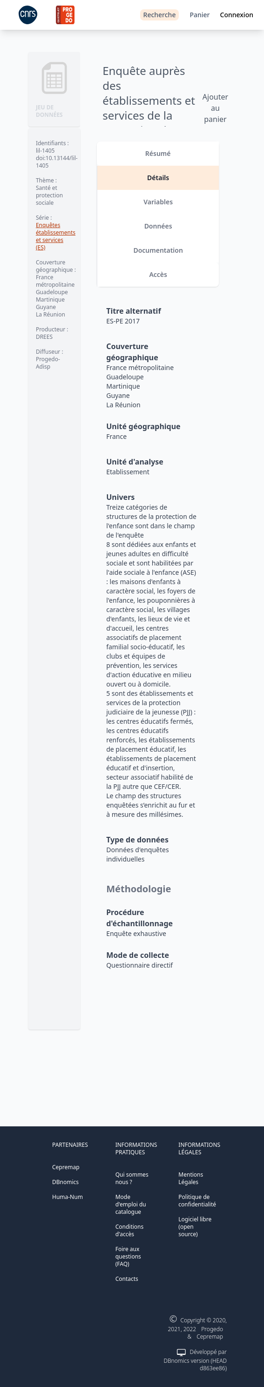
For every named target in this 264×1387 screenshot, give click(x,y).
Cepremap (66, 1167)
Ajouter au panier (215, 108)
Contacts (126, 1279)
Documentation (158, 250)
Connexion (236, 14)
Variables (158, 201)
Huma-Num (67, 1197)
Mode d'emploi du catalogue (130, 1204)
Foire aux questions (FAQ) (128, 1256)
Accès (158, 274)
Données (158, 226)
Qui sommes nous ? (132, 1178)
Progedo (212, 1329)
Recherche (159, 14)
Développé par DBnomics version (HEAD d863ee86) (195, 1360)
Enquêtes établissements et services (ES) (55, 236)
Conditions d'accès (129, 1230)
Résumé (158, 153)
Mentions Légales (190, 1178)
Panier (200, 14)
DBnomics (65, 1182)
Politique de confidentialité (197, 1200)
